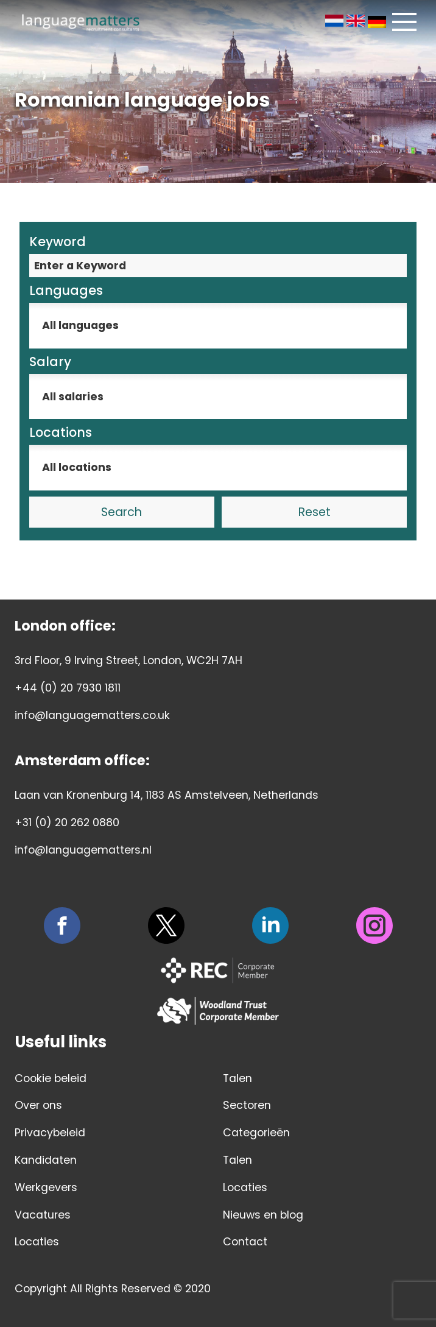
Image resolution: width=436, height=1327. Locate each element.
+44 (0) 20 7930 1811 (68, 688)
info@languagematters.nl (83, 850)
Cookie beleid (50, 1078)
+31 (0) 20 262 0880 (67, 822)
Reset (314, 512)
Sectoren (247, 1105)
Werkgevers (46, 1187)
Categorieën (256, 1132)
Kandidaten (46, 1160)
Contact (245, 1241)
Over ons (38, 1105)
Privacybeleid (50, 1132)
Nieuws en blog (263, 1215)
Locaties (37, 1241)
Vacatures (43, 1215)
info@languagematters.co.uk (92, 715)
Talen (237, 1078)
